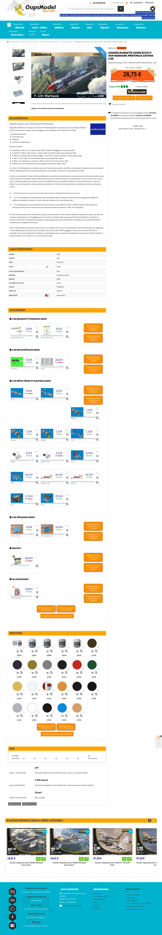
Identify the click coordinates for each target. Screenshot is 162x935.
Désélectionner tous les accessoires (66, 609)
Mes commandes (133, 895)
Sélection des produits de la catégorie (93, 328)
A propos (96, 905)
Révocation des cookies (135, 909)
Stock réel (36, 922)
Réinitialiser (93, 757)
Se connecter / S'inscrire (141, 2)
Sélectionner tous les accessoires (46, 609)
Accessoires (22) (144, 97)
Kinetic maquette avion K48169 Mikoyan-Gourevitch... (70, 864)
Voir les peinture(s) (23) (124, 97)
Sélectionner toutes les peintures (46, 727)
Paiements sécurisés (36, 913)
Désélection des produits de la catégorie (93, 338)
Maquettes (15, 42)
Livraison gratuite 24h (36, 896)
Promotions (97, 893)
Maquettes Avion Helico (29, 42)
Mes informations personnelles (138, 903)
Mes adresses (131, 900)
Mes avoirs (130, 897)
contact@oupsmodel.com (72, 905)
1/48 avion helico (66, 42)
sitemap (96, 908)
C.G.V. (94, 902)
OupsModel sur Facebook (36, 888)
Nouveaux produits (100, 896)
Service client (36, 905)
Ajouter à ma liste (117, 104)
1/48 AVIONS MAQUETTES (49, 42)
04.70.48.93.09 (99, 3)
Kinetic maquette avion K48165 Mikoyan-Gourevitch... (27, 864)
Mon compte (132, 889)
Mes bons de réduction (135, 906)
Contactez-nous (118, 2)
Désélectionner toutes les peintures (66, 727)
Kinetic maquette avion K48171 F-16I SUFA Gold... (112, 864)
